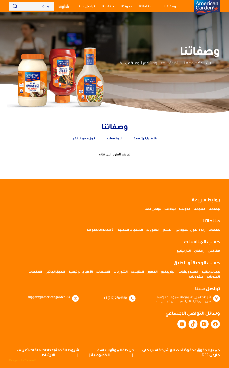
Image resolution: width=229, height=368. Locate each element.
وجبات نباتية (210, 272)
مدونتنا (126, 6)
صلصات (214, 230)
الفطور (152, 272)
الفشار (167, 230)
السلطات (103, 272)
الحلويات (152, 230)
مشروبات (196, 277)
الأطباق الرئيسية (80, 272)
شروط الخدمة (67, 350)
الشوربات (120, 272)
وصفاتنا (170, 6)
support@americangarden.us (49, 297)
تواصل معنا (86, 6)
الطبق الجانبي (55, 272)
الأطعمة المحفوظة (100, 230)
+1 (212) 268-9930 (115, 297)
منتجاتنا (145, 6)
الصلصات (35, 272)
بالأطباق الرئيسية (145, 138)
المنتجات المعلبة (130, 230)
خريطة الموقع (122, 350)
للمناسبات (114, 138)
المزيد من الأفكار (83, 138)
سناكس (214, 251)
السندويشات (188, 272)
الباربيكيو (183, 251)
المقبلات (137, 272)
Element (30, 360)
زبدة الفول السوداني (190, 230)
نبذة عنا (108, 6)
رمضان (199, 251)
